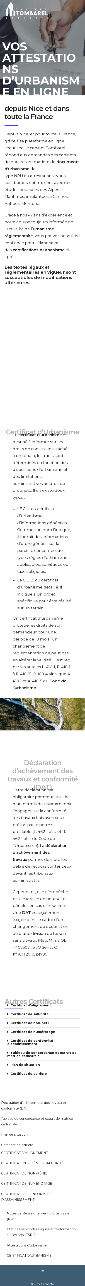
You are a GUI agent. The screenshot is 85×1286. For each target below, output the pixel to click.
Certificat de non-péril (29, 1019)
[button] (42, 1001)
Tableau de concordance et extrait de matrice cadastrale (42, 1050)
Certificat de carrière (28, 1069)
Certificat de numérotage (32, 1027)
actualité (15, 229)
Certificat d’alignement (30, 1001)
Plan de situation (25, 1060)
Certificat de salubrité (29, 1010)
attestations (42, 176)
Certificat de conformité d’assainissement (30, 1038)
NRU (19, 176)
